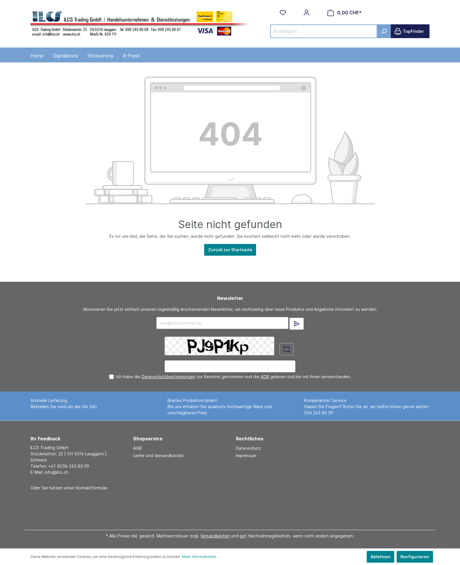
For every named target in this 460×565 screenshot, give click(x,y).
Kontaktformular (91, 487)
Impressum (246, 455)
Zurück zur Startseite (230, 249)
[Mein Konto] (306, 12)
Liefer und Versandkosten (158, 455)
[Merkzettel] (283, 12)
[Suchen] (384, 31)
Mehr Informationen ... (200, 556)
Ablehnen (380, 556)
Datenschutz (248, 448)
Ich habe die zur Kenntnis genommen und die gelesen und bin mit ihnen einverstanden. (233, 376)
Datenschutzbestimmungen (168, 376)
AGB (265, 376)
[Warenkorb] (344, 12)
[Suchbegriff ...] (323, 31)
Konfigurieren (414, 556)
